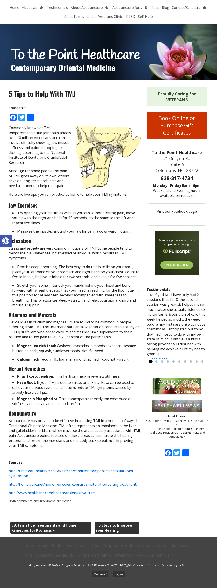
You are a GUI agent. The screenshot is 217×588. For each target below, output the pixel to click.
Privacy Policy (177, 565)
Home (14, 7)
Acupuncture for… (127, 7)
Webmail (100, 574)
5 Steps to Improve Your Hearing (113, 528)
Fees (155, 7)
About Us (29, 7)
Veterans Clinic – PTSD (116, 16)
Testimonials (57, 7)
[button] (6, 241)
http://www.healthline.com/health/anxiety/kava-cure (52, 492)
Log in (118, 574)
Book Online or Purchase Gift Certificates (177, 125)
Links (91, 16)
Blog (165, 7)
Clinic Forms (74, 16)
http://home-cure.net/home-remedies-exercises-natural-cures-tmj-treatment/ (73, 484)
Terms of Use (156, 565)
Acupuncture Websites (44, 565)
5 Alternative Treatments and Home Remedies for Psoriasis (43, 528)
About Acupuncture (87, 7)
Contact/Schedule (186, 7)
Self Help (145, 16)
